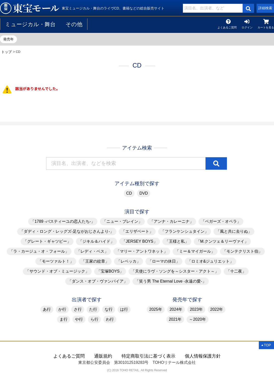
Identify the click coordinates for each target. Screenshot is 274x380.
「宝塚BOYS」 (110, 271)
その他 (74, 24)
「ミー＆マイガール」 (195, 251)
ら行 (94, 319)
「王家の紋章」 (95, 261)
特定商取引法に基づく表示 (148, 356)
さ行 (78, 309)
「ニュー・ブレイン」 (122, 221)
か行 (62, 309)
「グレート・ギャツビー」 (47, 241)
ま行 (64, 319)
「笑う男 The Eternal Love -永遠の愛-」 (170, 281)
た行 (93, 309)
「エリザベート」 (137, 231)
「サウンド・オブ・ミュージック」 (57, 271)
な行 (109, 309)
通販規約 (103, 356)
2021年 (175, 319)
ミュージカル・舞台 (30, 24)
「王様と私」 (177, 241)
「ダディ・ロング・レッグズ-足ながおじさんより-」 (67, 231)
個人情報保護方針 (203, 356)
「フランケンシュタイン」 (184, 231)
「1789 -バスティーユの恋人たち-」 (63, 221)
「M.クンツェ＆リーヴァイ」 (222, 241)
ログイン (247, 26)
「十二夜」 (236, 271)
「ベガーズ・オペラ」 (221, 221)
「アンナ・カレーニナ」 (172, 221)
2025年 (155, 309)
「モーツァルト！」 (56, 261)
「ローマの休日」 (164, 261)
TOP (267, 345)
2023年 (196, 309)
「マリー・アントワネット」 (142, 251)
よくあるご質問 (227, 26)
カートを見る (266, 26)
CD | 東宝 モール (29, 8)
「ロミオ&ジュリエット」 (210, 261)
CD (129, 193)
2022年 (216, 309)
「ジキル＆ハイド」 (96, 241)
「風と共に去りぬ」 (234, 231)
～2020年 (197, 319)
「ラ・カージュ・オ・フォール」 (39, 251)
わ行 (110, 319)
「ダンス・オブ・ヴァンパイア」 (98, 281)
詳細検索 (265, 8)
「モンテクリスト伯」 (242, 251)
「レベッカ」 (128, 261)
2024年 (176, 309)
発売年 (8, 39)
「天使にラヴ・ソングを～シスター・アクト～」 (175, 271)
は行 (124, 309)
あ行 (47, 309)
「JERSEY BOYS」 (139, 241)
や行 (79, 319)
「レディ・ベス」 (92, 251)
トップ (6, 52)
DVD (143, 193)
